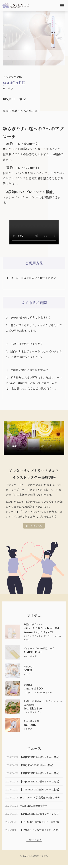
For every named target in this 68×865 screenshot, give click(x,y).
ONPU (28, 670)
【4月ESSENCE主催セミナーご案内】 (40, 781)
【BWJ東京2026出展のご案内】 (37, 765)
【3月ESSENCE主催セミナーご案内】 (40, 789)
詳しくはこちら (34, 525)
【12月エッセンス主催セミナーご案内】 (41, 830)
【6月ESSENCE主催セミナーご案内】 (40, 757)
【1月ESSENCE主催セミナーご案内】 (40, 822)
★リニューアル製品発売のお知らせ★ (40, 797)
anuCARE (30, 725)
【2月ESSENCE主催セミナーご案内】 (40, 813)
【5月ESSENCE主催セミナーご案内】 (40, 773)
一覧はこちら (34, 840)
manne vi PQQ (33, 688)
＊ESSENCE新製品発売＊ (33, 805)
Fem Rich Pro (33, 708)
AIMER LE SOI (33, 652)
